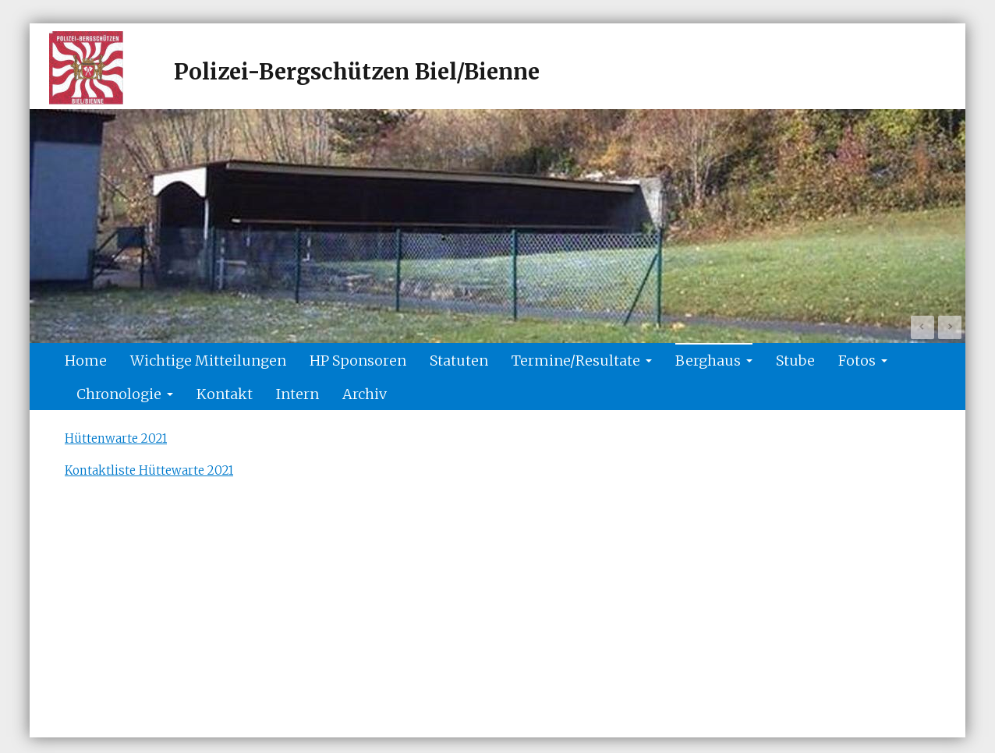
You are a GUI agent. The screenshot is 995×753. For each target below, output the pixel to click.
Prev (922, 327)
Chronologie (124, 394)
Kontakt (225, 394)
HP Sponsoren (358, 360)
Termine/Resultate (582, 360)
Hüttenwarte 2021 (116, 438)
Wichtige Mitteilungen (208, 360)
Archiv (364, 394)
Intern (297, 394)
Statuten (459, 360)
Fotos (862, 360)
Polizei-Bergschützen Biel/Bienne (357, 72)
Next (949, 327)
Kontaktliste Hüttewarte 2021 (149, 470)
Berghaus (713, 360)
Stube (795, 360)
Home (86, 360)
